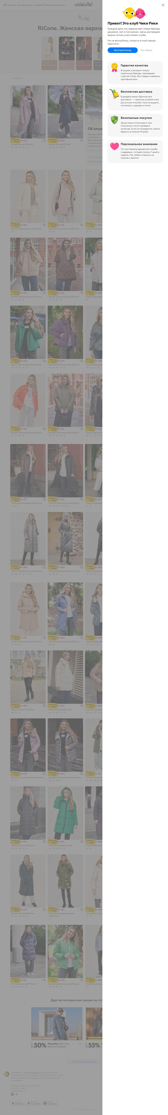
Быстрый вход (122, 50)
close (163, 5)
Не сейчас (146, 50)
